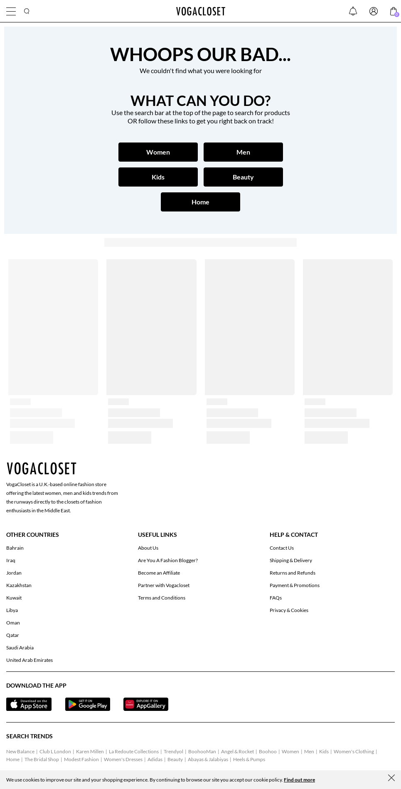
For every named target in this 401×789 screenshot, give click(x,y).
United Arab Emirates (29, 660)
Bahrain (15, 548)
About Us (148, 548)
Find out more (299, 780)
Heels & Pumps (249, 759)
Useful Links (157, 534)
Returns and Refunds (292, 573)
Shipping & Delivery (291, 560)
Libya (12, 610)
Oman (13, 622)
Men (309, 751)
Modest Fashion (81, 759)
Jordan (14, 573)
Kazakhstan (19, 585)
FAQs (276, 598)
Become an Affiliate (159, 573)
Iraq (10, 560)
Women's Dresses (123, 759)
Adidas (155, 759)
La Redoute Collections (134, 751)
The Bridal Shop (42, 759)
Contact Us (282, 548)
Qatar (12, 635)
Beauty (175, 759)
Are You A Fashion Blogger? (168, 560)
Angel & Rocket (237, 751)
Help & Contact (294, 534)
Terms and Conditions (161, 598)
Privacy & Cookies (289, 610)
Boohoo (268, 751)
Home (13, 759)
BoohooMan (202, 751)
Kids (324, 751)
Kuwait (14, 598)
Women (290, 751)
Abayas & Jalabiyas (208, 759)
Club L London (55, 751)
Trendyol (173, 751)
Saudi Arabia (20, 647)
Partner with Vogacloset (163, 585)
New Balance (20, 751)
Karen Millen (90, 751)
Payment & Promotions (295, 585)
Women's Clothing (354, 751)
